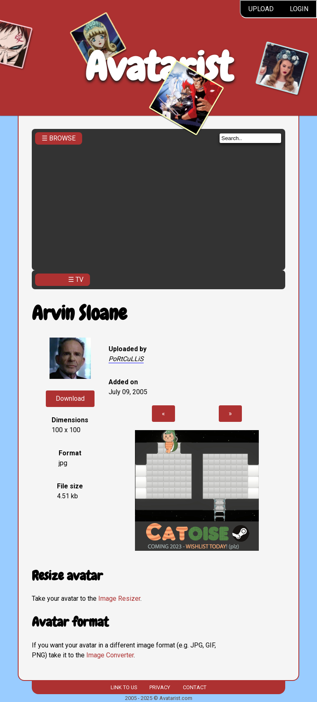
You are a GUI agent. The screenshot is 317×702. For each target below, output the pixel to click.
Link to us (124, 687)
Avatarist (158, 66)
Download (70, 398)
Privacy (159, 687)
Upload (261, 9)
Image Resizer (119, 598)
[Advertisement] (158, 205)
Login (299, 9)
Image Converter (110, 655)
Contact (194, 687)
